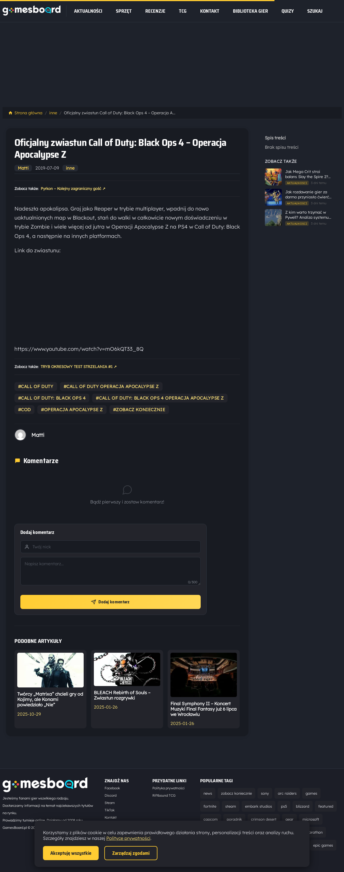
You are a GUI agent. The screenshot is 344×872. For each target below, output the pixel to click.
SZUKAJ (315, 11)
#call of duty (35, 386)
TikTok (109, 810)
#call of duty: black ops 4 (52, 398)
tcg (183, 11)
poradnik (234, 819)
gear (289, 819)
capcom (211, 819)
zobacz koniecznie (236, 793)
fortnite (210, 806)
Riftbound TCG (164, 795)
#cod (24, 409)
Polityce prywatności (128, 838)
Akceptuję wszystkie (70, 853)
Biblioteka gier (250, 11)
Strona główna (25, 112)
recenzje (155, 11)
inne (53, 112)
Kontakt (209, 11)
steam (230, 806)
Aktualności (88, 11)
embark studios (258, 806)
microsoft (310, 819)
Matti (23, 168)
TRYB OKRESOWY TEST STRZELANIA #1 (79, 367)
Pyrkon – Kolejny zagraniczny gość (73, 189)
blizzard (302, 806)
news (208, 793)
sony (265, 793)
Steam (110, 803)
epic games (323, 845)
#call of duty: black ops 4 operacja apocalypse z (160, 398)
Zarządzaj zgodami (131, 853)
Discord (110, 795)
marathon (314, 832)
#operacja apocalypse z (72, 409)
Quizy (288, 11)
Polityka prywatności (168, 788)
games (311, 793)
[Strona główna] (31, 14)
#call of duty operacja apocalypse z (111, 386)
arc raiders (287, 793)
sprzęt (124, 11)
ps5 (284, 806)
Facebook (112, 788)
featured (325, 806)
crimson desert (263, 819)
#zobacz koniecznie (139, 409)
